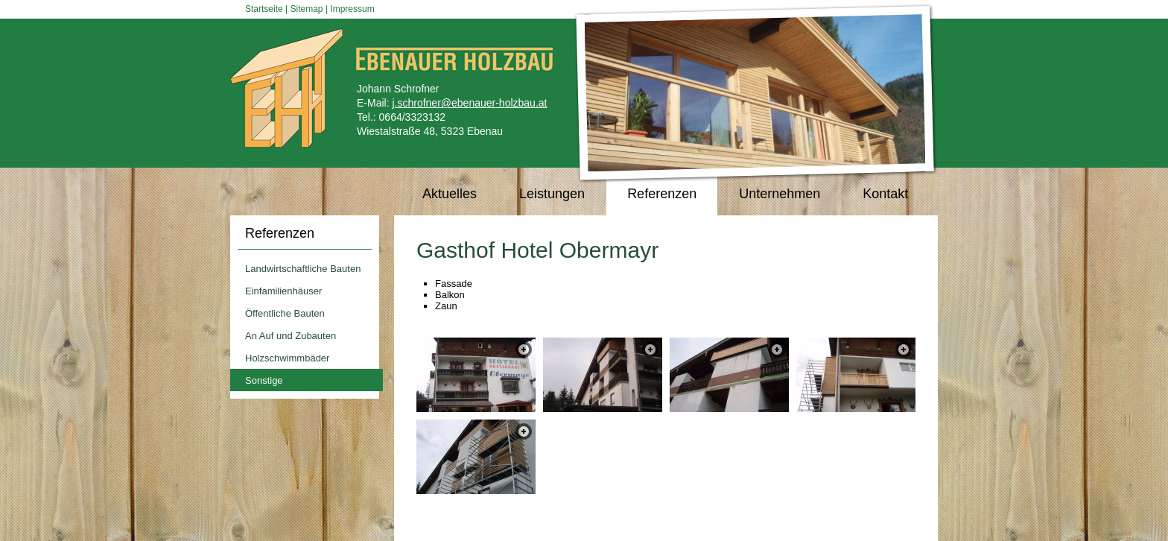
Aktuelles (449, 193)
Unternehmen (779, 193)
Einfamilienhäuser (283, 291)
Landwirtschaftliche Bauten (303, 268)
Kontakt (885, 193)
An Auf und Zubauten (290, 335)
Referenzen (279, 233)
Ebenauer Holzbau (290, 88)
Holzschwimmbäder (287, 358)
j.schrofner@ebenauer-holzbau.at (469, 103)
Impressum (352, 9)
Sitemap (307, 9)
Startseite (264, 9)
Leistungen (552, 193)
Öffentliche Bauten (285, 313)
